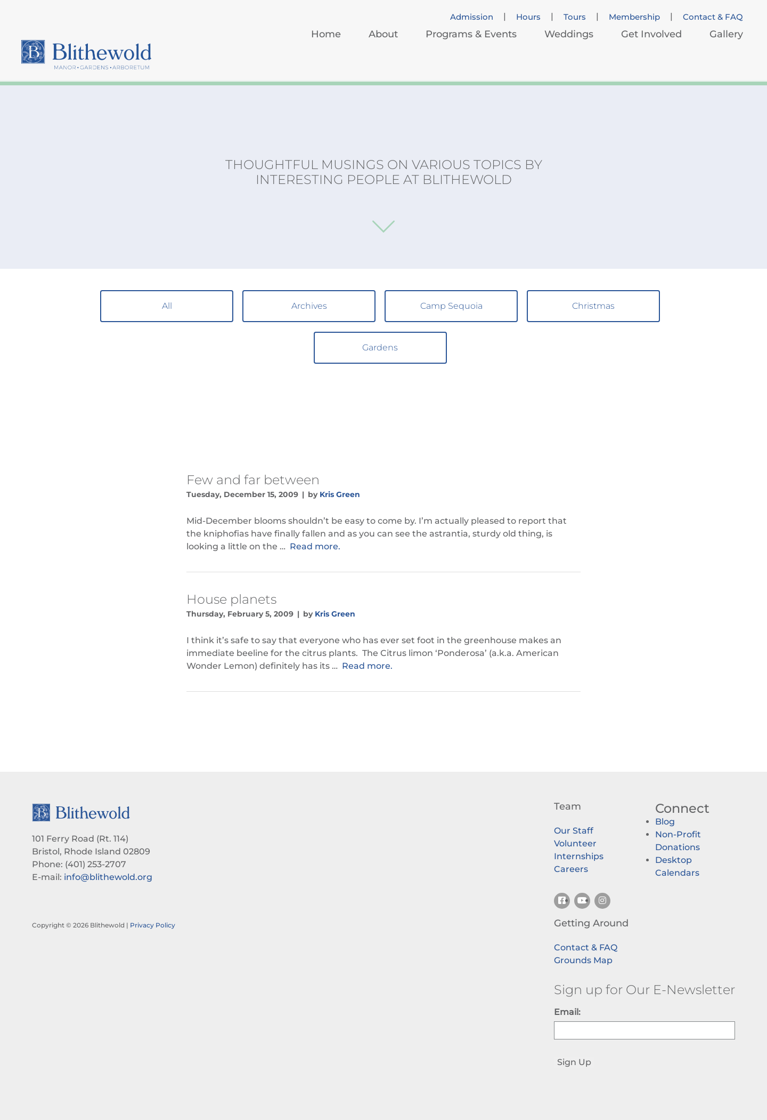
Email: (567, 1012)
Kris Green (340, 494)
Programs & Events (471, 34)
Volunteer (575, 843)
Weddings (568, 34)
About (383, 34)
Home (326, 34)
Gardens (380, 347)
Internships (578, 856)
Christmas (593, 306)
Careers (571, 869)
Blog (665, 822)
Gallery (726, 34)
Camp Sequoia (451, 306)
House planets (231, 599)
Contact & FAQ (713, 17)
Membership (634, 17)
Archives (309, 306)
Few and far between (253, 479)
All (167, 306)
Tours (575, 17)
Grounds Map (583, 960)
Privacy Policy (152, 925)
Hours (528, 17)
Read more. (315, 546)
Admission (471, 17)
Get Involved (651, 34)
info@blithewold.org (108, 877)
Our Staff (573, 831)
